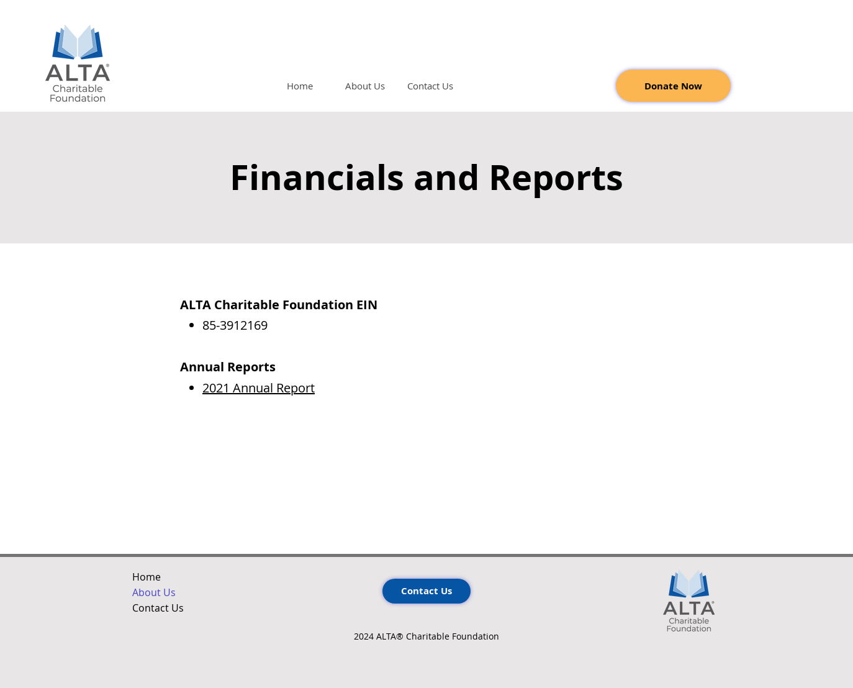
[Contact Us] (426, 591)
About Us (154, 592)
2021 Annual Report (258, 387)
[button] (364, 86)
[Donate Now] (673, 86)
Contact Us (158, 608)
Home (146, 577)
